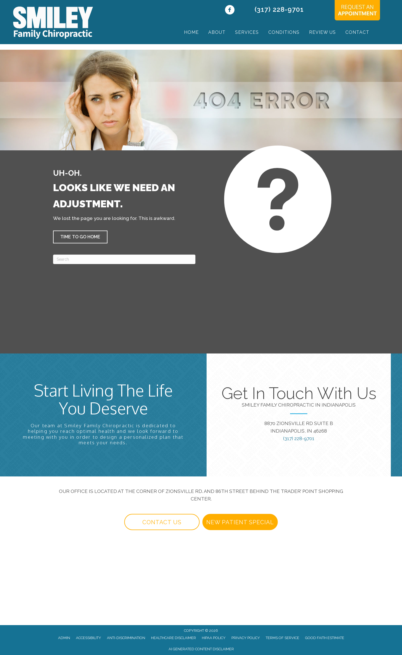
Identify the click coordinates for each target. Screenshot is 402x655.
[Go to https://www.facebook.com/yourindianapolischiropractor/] (229, 10)
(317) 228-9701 (279, 9)
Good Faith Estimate (324, 638)
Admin (64, 638)
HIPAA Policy (214, 638)
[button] (80, 237)
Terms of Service (282, 638)
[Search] (124, 259)
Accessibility (88, 638)
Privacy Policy (245, 638)
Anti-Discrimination (126, 638)
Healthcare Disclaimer (173, 638)
